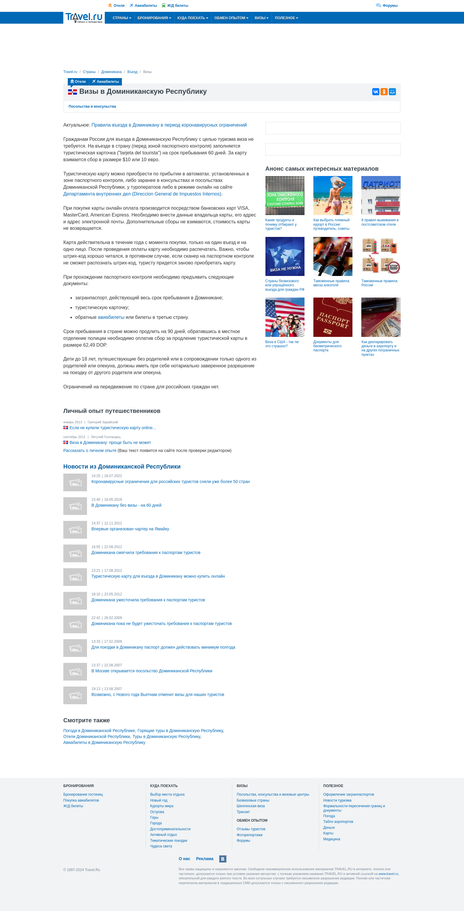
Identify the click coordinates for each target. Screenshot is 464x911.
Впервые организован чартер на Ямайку (130, 528)
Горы (154, 817)
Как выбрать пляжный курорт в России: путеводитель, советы (331, 224)
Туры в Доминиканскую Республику (166, 736)
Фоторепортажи (249, 835)
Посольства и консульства (92, 106)
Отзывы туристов (251, 829)
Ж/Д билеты (177, 6)
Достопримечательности (170, 829)
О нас (184, 858)
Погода (329, 816)
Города (156, 823)
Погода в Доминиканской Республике (99, 730)
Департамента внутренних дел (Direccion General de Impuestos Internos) (142, 193)
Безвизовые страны (253, 800)
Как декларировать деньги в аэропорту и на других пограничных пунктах (380, 348)
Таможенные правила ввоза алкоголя (331, 283)
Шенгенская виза (251, 806)
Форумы (390, 6)
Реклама (205, 858)
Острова (157, 812)
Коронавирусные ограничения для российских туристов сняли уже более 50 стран (170, 481)
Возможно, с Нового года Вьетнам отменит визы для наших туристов (157, 694)
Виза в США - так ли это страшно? (282, 344)
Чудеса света (161, 846)
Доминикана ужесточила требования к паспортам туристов (148, 599)
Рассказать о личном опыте (90, 450)
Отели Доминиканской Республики (96, 736)
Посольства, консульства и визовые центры (273, 794)
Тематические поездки (168, 841)
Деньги (329, 828)
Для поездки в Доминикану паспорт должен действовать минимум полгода (163, 647)
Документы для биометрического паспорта (327, 346)
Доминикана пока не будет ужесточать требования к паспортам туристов (161, 623)
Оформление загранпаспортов (348, 794)
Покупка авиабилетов (81, 800)
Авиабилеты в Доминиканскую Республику (104, 742)
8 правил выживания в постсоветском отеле (379, 222)
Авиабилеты (146, 6)
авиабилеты (111, 317)
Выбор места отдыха (167, 794)
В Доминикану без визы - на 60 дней (126, 505)
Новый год (158, 800)
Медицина (331, 839)
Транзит (243, 812)
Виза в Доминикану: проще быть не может (110, 442)
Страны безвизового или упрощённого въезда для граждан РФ (284, 285)
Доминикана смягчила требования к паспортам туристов (145, 552)
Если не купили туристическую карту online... (113, 427)
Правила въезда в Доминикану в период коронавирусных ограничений (169, 124)
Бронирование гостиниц (83, 794)
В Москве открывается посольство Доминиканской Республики (151, 670)
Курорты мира (161, 806)
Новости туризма (337, 800)
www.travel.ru (388, 874)
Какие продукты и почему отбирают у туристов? (281, 224)
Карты (328, 833)
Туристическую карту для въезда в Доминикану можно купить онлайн (158, 576)
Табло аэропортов (338, 822)
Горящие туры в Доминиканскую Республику (180, 730)
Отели (119, 6)
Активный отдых (163, 835)
